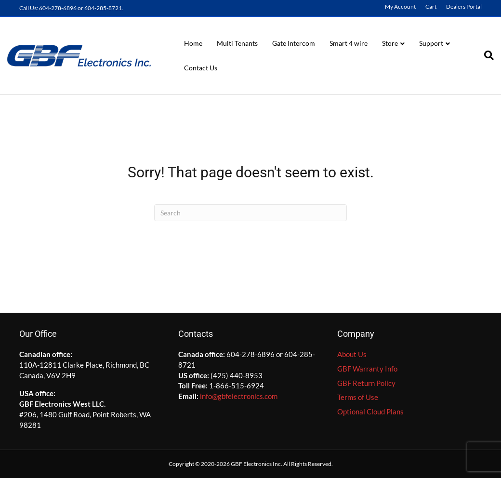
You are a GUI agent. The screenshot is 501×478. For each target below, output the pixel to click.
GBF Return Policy (366, 383)
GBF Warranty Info (367, 368)
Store (390, 43)
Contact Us (200, 68)
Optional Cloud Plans (370, 411)
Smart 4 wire (349, 43)
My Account (400, 6)
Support (431, 43)
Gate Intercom (293, 43)
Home (193, 43)
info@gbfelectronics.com (238, 396)
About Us (352, 354)
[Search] (485, 55)
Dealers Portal (464, 6)
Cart (430, 6)
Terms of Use (357, 397)
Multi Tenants (237, 43)
